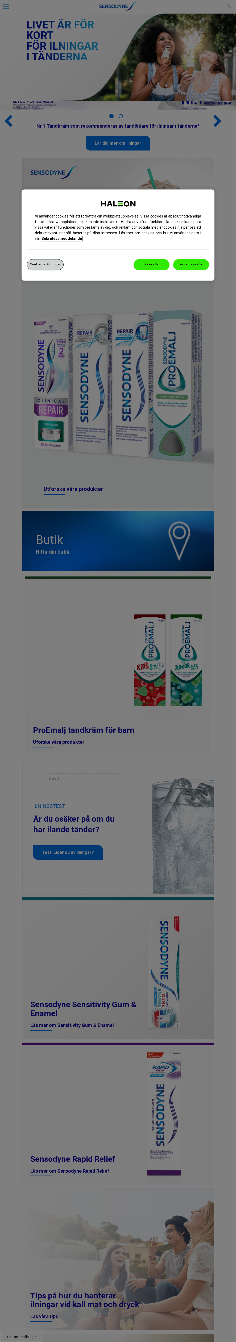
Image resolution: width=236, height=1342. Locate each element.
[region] (118, 235)
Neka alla (151, 264)
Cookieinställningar (45, 264)
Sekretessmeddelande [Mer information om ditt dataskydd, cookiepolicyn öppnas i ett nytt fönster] (62, 238)
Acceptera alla (191, 264)
